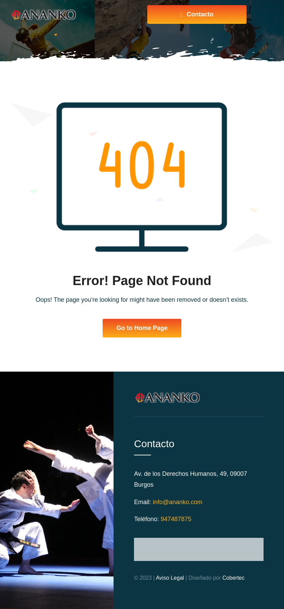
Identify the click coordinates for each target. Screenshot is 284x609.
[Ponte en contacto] (196, 14)
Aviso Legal (170, 578)
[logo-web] (43, 12)
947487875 (176, 519)
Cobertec (233, 578)
